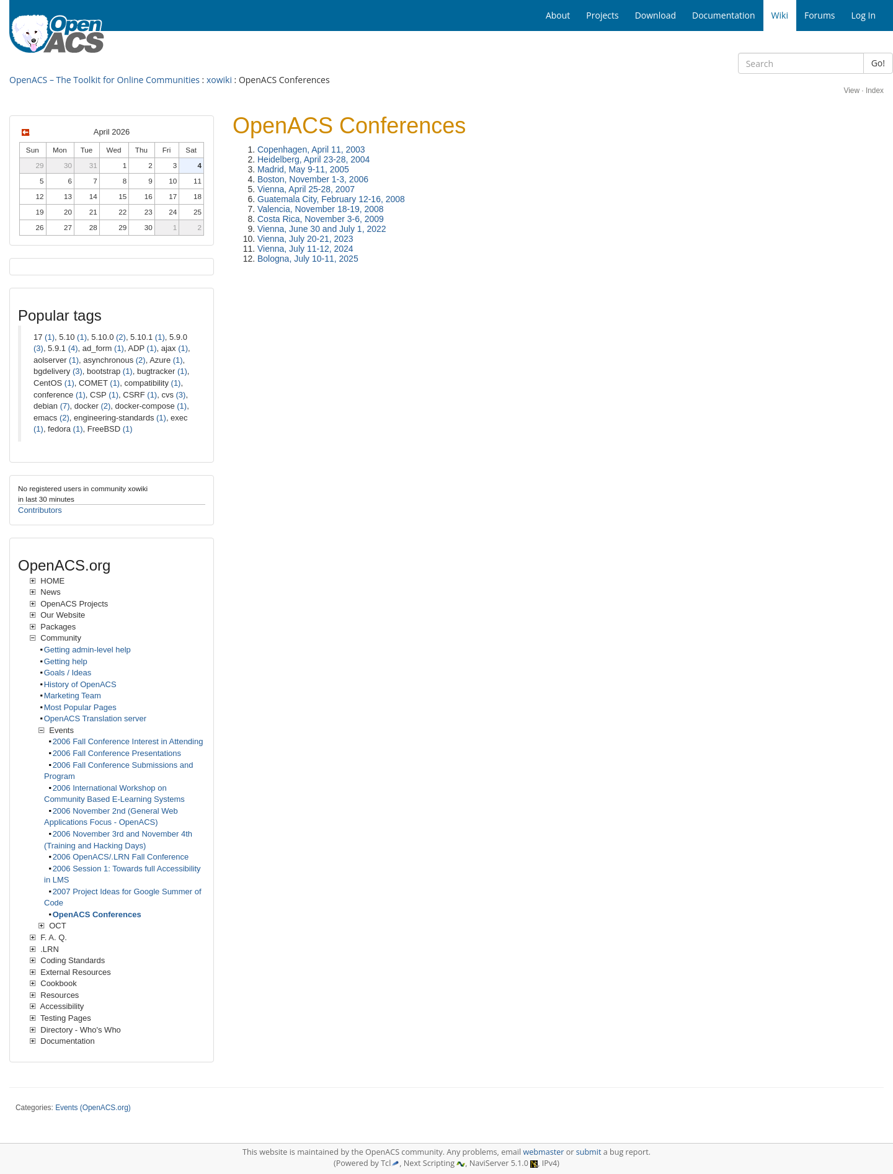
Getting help (65, 661)
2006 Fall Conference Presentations (117, 753)
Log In (863, 15)
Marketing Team (72, 695)
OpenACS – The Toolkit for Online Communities (104, 80)
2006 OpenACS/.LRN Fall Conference (121, 856)
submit (589, 1152)
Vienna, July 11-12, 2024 (305, 249)
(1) (50, 337)
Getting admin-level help (87, 649)
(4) (73, 348)
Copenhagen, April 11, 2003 (311, 149)
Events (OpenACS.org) (93, 1107)
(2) (121, 337)
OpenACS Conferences (97, 914)
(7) (65, 406)
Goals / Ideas (68, 672)
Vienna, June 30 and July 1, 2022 (321, 229)
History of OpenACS (80, 684)
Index (875, 90)
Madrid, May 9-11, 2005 (303, 169)
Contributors (40, 510)
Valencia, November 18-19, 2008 (320, 209)
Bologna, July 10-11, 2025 (307, 259)
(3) (38, 348)
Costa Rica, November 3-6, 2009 (320, 219)
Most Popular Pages (80, 707)
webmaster (543, 1152)
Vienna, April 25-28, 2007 (306, 189)
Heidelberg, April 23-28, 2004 (313, 159)
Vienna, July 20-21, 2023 (305, 239)
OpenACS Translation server (95, 718)
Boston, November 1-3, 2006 (312, 179)
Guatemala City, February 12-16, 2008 (331, 199)
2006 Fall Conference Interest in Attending (128, 741)
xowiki (219, 80)
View (851, 90)
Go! (878, 63)
